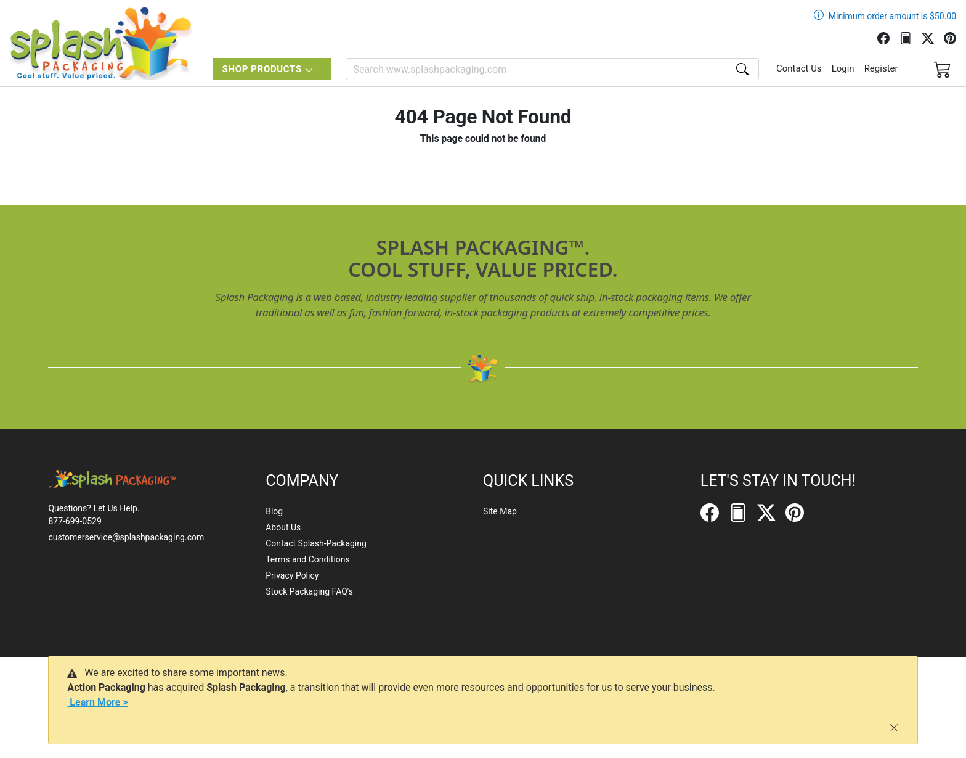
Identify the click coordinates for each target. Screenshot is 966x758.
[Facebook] (888, 37)
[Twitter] (933, 37)
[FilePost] (910, 37)
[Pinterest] (955, 37)
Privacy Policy (292, 575)
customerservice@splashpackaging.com (126, 537)
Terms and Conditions (308, 559)
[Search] (536, 69)
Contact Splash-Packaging (316, 543)
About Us (283, 527)
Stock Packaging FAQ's (309, 591)
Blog (274, 511)
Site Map (500, 511)
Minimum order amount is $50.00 (892, 16)
